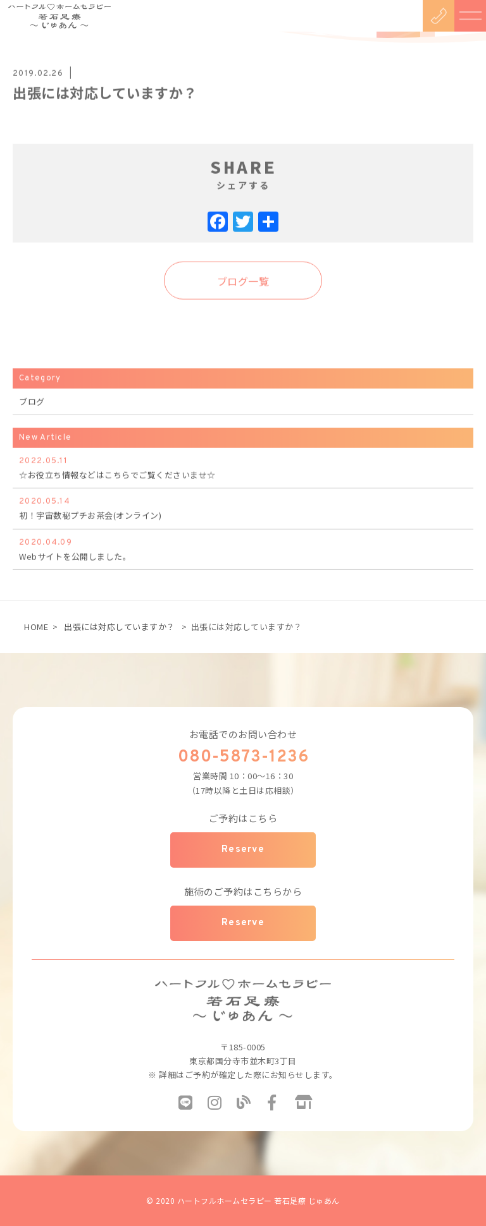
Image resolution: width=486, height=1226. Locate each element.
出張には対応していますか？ (119, 627)
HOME (36, 627)
